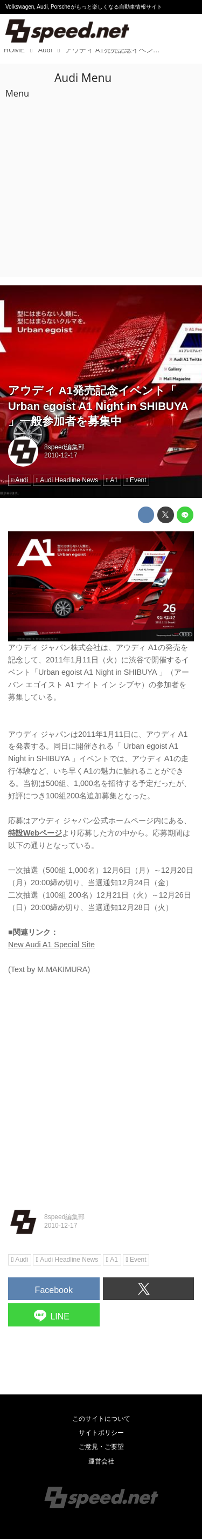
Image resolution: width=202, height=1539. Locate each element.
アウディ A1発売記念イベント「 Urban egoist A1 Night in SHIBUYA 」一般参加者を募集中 (98, 405)
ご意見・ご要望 (101, 1447)
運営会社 (101, 1461)
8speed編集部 (64, 447)
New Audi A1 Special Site (51, 944)
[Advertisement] (101, 170)
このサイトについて (101, 1418)
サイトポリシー (101, 1433)
